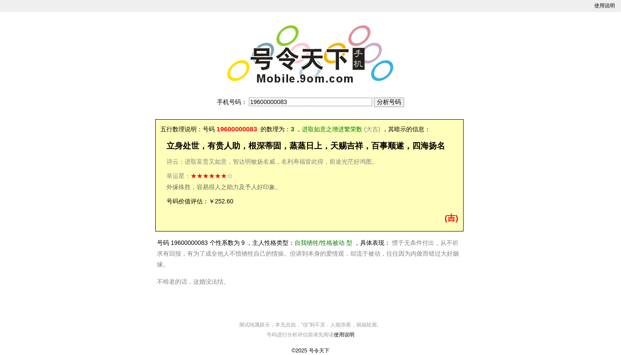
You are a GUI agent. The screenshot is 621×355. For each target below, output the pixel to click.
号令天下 (319, 351)
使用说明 (604, 6)
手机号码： (232, 101)
